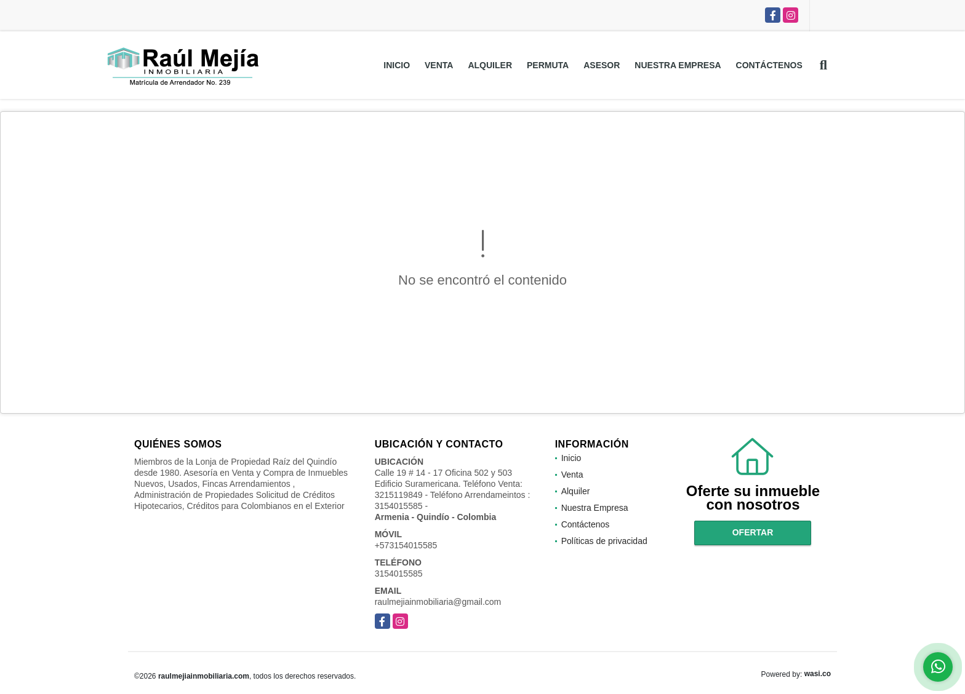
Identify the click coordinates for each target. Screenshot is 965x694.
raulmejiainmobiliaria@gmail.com (438, 602)
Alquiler (490, 65)
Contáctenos (769, 65)
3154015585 (399, 573)
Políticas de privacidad (604, 541)
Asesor (601, 65)
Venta (439, 65)
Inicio (396, 65)
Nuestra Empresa (678, 65)
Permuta (548, 65)
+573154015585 (406, 545)
